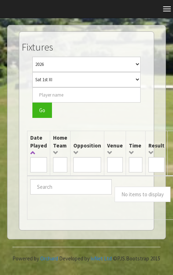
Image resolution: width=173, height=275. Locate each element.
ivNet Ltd (101, 258)
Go (42, 110)
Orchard (49, 258)
